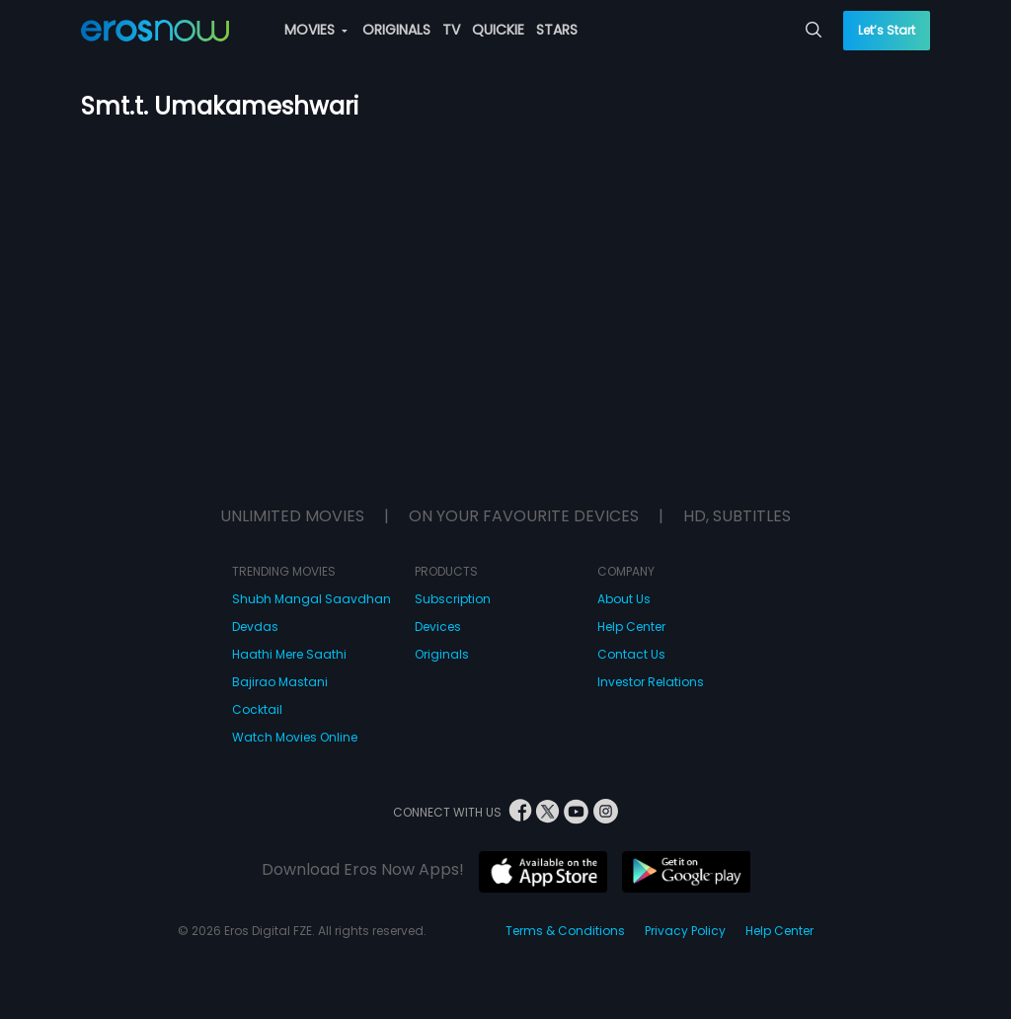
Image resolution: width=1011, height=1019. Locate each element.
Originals (442, 654)
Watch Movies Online (294, 737)
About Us (624, 598)
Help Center (631, 626)
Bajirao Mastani (280, 681)
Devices (438, 626)
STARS (557, 29)
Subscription (453, 598)
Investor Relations (650, 681)
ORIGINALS (396, 29)
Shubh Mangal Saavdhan (311, 598)
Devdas (255, 626)
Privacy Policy (685, 930)
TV (451, 29)
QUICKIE (498, 29)
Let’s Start (886, 30)
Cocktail (257, 709)
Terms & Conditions (565, 930)
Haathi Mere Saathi (289, 654)
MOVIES (316, 29)
